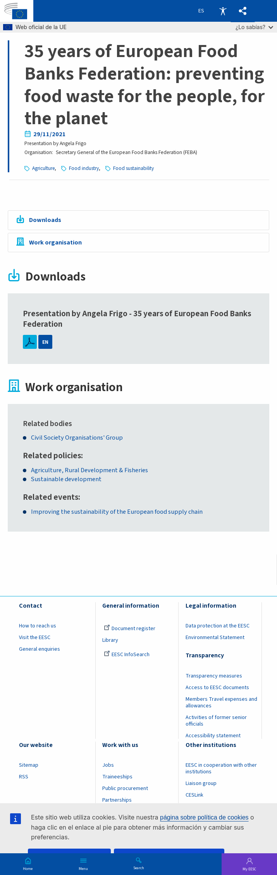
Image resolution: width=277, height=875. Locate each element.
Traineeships (117, 777)
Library (110, 640)
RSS (23, 777)
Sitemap (28, 765)
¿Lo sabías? (254, 27)
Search (138, 867)
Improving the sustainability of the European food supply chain (117, 512)
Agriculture (43, 168)
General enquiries (39, 649)
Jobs (108, 765)
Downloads (45, 220)
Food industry (84, 168)
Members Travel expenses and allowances (221, 702)
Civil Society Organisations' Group (77, 437)
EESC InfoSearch (127, 654)
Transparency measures (214, 676)
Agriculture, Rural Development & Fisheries (89, 470)
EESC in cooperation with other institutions (221, 769)
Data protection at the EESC (217, 626)
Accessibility (223, 11)
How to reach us (37, 626)
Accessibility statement (213, 736)
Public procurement (125, 788)
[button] (242, 11)
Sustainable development (66, 479)
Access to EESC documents (217, 687)
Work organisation (55, 242)
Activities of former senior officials (216, 721)
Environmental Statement (215, 637)
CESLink (194, 795)
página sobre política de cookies (204, 817)
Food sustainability (134, 168)
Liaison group (201, 783)
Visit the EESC (34, 637)
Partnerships (117, 800)
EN (45, 342)
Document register (129, 628)
